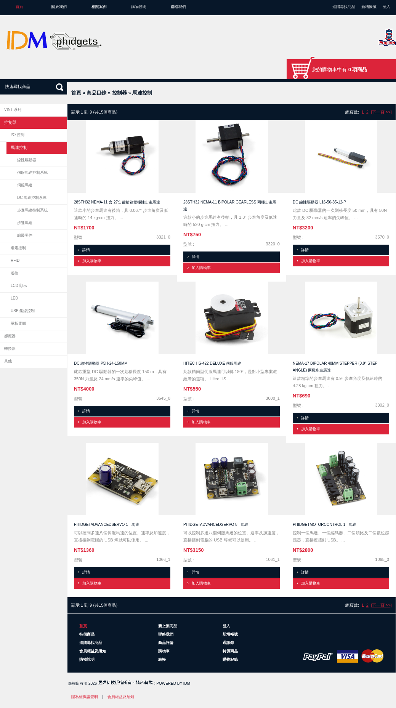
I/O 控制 (17, 135)
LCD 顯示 (19, 286)
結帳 (162, 659)
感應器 (10, 336)
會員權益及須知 (92, 651)
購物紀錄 (230, 659)
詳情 (86, 250)
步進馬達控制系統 (32, 210)
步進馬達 (24, 223)
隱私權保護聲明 (84, 697)
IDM (186, 683)
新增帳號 (369, 7)
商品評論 (165, 643)
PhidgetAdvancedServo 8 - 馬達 (216, 524)
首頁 (19, 7)
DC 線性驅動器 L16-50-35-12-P (319, 202)
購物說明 (138, 7)
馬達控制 (142, 93)
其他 (8, 361)
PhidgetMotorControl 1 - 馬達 (324, 524)
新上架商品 (167, 626)
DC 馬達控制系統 (31, 197)
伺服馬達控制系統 (32, 172)
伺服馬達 (24, 185)
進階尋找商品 (343, 7)
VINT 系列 (12, 109)
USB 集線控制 (23, 311)
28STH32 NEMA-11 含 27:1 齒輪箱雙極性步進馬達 (117, 202)
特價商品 (87, 634)
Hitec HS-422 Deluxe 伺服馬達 (212, 363)
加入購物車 (91, 261)
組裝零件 (24, 235)
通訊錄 (228, 643)
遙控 (14, 273)
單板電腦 (18, 323)
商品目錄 (96, 93)
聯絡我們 (178, 7)
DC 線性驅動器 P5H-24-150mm (101, 363)
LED (14, 298)
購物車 (164, 651)
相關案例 (99, 7)
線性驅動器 (26, 160)
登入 (386, 7)
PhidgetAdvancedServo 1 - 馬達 (106, 524)
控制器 (119, 93)
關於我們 (59, 7)
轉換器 (10, 348)
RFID (15, 260)
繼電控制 (18, 248)
